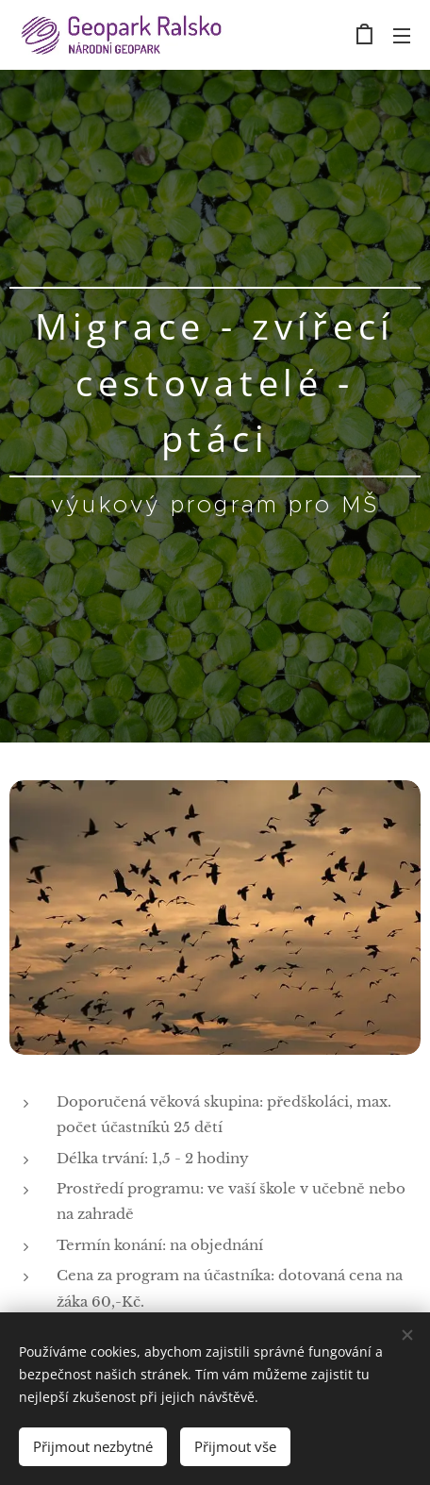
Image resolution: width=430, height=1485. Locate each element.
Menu (401, 36)
